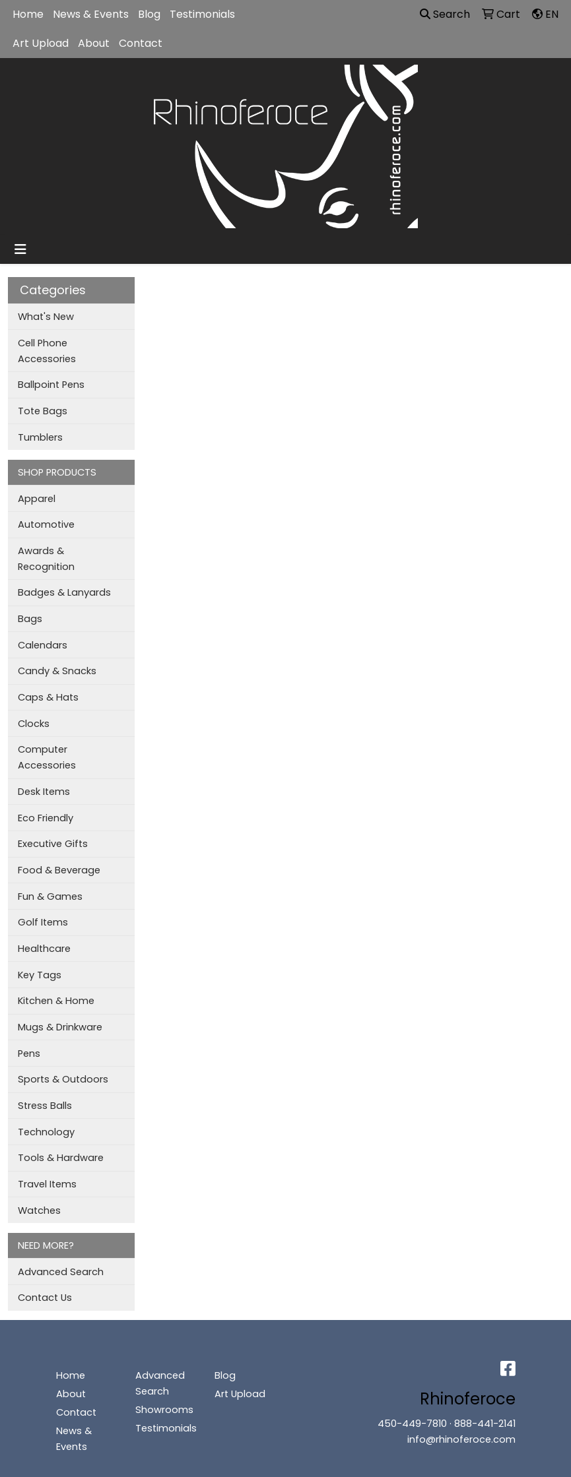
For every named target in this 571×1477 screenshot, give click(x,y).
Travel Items (47, 1184)
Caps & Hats (48, 697)
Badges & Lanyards (64, 592)
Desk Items (44, 791)
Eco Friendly (45, 818)
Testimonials (202, 14)
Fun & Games (50, 896)
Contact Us (45, 1297)
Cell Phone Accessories (47, 350)
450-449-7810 (412, 1423)
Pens (29, 1053)
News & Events (91, 14)
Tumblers (40, 437)
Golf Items (43, 922)
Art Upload (41, 43)
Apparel (36, 498)
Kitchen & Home (56, 1000)
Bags (30, 618)
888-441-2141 (485, 1423)
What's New (46, 316)
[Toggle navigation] (20, 249)
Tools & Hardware (61, 1157)
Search (445, 14)
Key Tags (39, 975)
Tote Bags (42, 411)
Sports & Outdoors (63, 1079)
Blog (149, 14)
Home (28, 14)
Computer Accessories (47, 757)
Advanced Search (61, 1271)
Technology (46, 1132)
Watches (39, 1210)
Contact (140, 43)
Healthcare (44, 948)
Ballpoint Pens (51, 384)
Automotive (46, 524)
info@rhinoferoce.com (461, 1439)
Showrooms (164, 1409)
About (94, 43)
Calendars (42, 645)
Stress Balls (45, 1105)
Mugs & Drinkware (60, 1027)
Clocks (34, 723)
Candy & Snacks (57, 670)
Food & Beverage (59, 870)
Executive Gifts (53, 843)
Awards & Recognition (46, 558)
